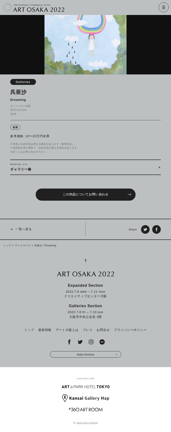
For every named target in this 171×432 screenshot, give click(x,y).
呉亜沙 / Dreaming (45, 245)
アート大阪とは (67, 330)
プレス (88, 330)
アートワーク (22, 245)
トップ (7, 245)
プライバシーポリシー (130, 330)
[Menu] (164, 7)
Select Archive (97, 354)
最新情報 (44, 330)
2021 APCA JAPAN (87, 423)
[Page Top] (86, 261)
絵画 (15, 127)
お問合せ (103, 330)
